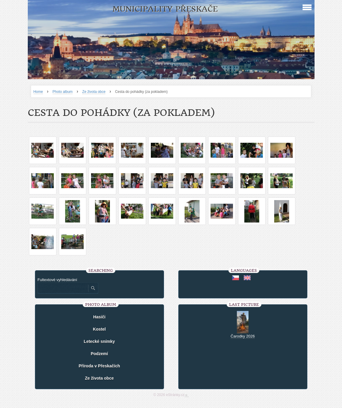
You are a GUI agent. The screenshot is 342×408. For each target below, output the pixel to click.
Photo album (63, 92)
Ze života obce (93, 92)
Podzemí (99, 353)
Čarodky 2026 (243, 336)
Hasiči (99, 317)
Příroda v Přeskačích (99, 365)
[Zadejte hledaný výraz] (63, 288)
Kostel (99, 329)
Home (38, 92)
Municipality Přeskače (165, 9)
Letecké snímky (99, 341)
